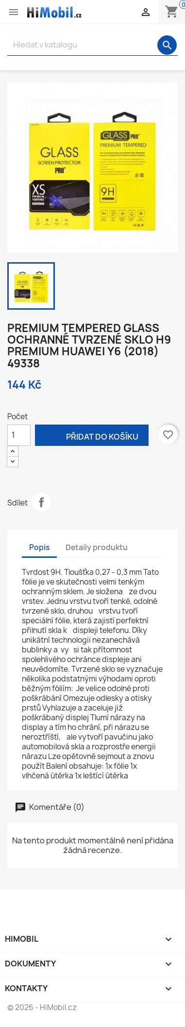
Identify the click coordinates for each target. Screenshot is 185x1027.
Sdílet (41, 502)
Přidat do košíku (91, 435)
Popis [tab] (39, 547)
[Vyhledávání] (92, 45)
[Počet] (19, 435)
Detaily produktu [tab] (97, 547)
